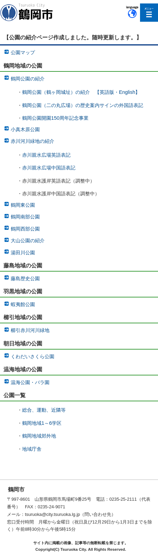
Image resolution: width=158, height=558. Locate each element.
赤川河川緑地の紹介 (32, 141)
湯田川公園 (23, 252)
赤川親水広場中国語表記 (48, 167)
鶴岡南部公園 (25, 216)
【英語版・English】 (117, 92)
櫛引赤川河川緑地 (30, 330)
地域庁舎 (31, 449)
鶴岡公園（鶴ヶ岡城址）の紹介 (56, 92)
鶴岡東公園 (23, 205)
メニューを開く (149, 12)
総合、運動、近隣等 (44, 410)
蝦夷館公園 (23, 304)
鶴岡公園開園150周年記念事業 (55, 118)
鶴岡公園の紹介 (28, 78)
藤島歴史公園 (25, 278)
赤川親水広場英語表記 (46, 155)
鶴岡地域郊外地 (39, 436)
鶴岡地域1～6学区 (42, 423)
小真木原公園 (25, 129)
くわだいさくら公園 (32, 356)
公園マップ (23, 52)
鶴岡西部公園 (25, 229)
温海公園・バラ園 (30, 382)
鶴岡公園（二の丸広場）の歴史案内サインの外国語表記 (82, 105)
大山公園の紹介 (28, 240)
